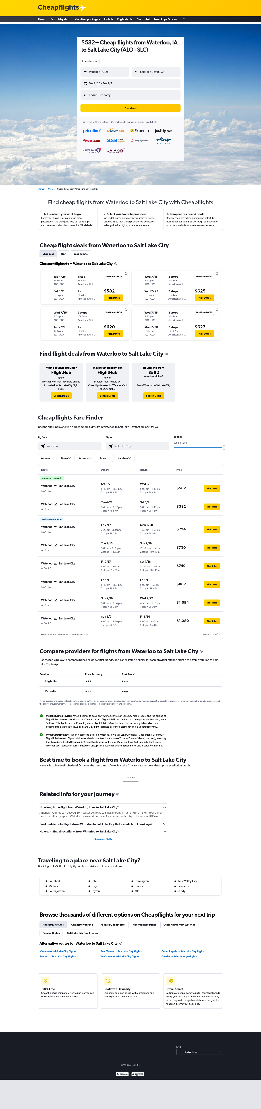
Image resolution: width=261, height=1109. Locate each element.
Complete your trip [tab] (82, 921)
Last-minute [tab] (81, 250)
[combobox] (90, 61)
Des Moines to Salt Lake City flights (121, 948)
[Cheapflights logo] (58, 8)
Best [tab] (63, 250)
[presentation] (151, 50)
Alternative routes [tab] (53, 921)
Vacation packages (87, 20)
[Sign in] (184, 20)
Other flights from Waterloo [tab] (179, 921)
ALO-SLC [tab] (131, 774)
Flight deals (124, 20)
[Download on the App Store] (137, 1071)
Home (42, 20)
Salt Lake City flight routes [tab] (82, 930)
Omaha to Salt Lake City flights (58, 948)
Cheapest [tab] (48, 250)
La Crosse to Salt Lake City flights (120, 953)
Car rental (143, 20)
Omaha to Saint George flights (179, 953)
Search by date (60, 20)
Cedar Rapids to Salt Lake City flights (182, 948)
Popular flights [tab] (51, 930)
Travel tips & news (165, 20)
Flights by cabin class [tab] (113, 921)
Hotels (108, 20)
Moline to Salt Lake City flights (58, 953)
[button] (103, 83)
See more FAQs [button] (103, 836)
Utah (50, 186)
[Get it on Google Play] (122, 1071)
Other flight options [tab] (144, 921)
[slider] (224, 444)
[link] (61, 392)
